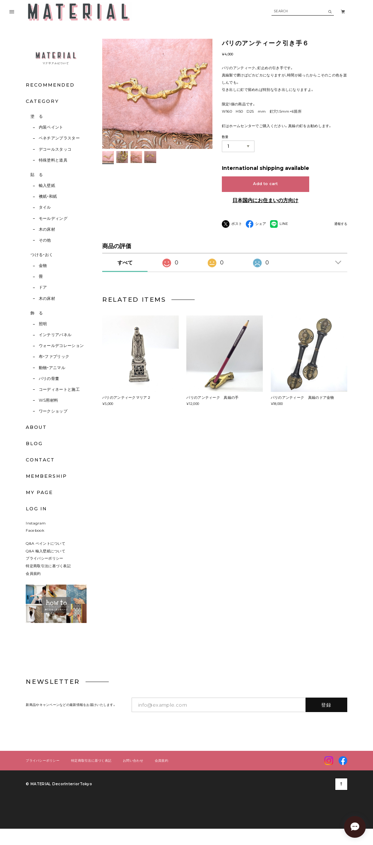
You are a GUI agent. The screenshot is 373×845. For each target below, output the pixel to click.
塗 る (36, 116)
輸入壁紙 (47, 185)
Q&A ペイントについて (49, 553)
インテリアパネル (55, 334)
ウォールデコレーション (61, 345)
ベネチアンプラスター (59, 138)
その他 (45, 240)
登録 (326, 715)
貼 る (36, 174)
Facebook (35, 540)
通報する (340, 224)
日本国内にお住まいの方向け (265, 200)
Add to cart (265, 183)
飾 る (36, 313)
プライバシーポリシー (44, 568)
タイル (45, 207)
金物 (43, 265)
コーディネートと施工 (59, 389)
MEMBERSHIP (46, 476)
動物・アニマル (52, 367)
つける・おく (41, 254)
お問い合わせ (133, 770)
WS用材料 (48, 400)
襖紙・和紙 (48, 196)
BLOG (34, 443)
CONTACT (40, 460)
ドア (43, 287)
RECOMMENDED (50, 85)
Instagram (36, 532)
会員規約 (33, 583)
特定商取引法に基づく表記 (48, 575)
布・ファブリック (54, 356)
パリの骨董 (49, 378)
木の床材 (47, 229)
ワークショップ (53, 411)
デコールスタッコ (55, 149)
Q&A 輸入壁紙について (47, 560)
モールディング (53, 218)
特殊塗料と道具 (53, 160)
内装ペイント (51, 127)
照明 (43, 324)
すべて (125, 262)
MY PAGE (39, 492)
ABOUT (36, 427)
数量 (225, 137)
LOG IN (36, 508)
